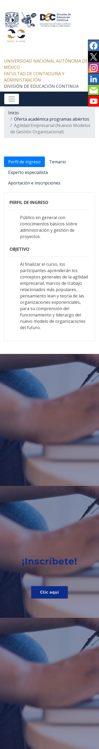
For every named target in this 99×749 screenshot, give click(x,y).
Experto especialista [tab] (28, 172)
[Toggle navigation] (11, 99)
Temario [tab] (57, 162)
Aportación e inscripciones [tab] (34, 183)
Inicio (13, 113)
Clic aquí (49, 592)
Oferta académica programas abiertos (51, 119)
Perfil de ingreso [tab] (24, 162)
